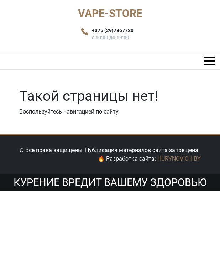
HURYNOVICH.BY (179, 158)
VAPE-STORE (110, 13)
